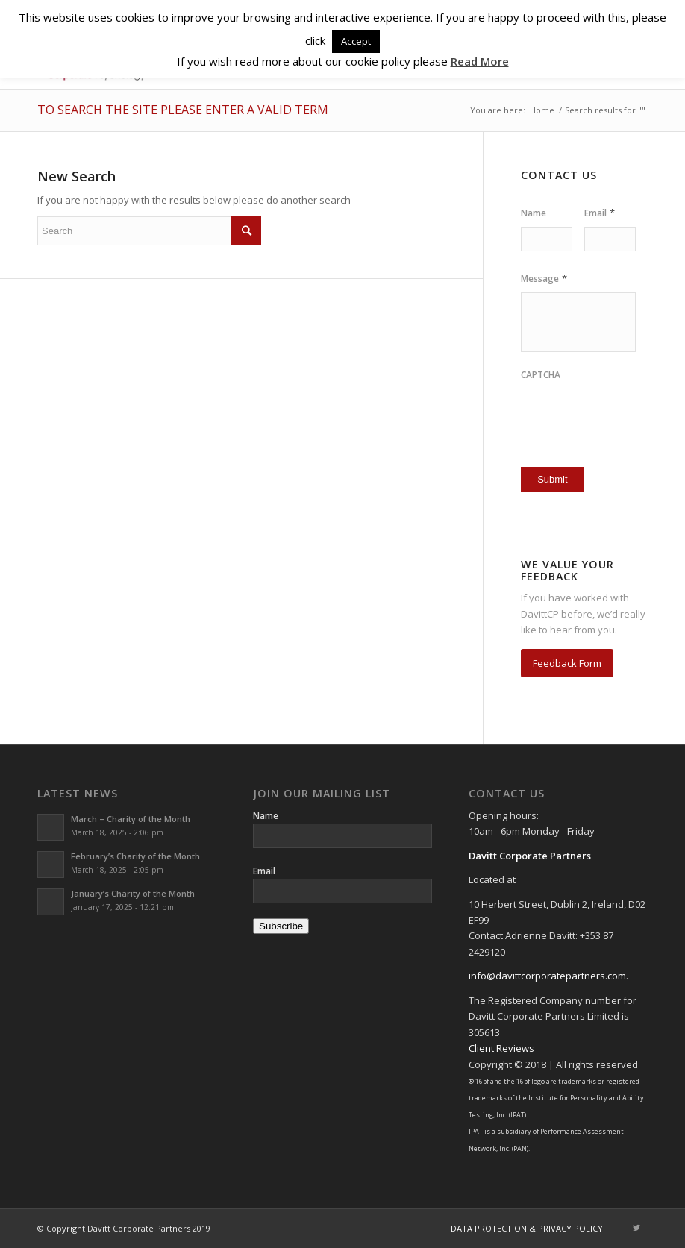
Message (544, 278)
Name (533, 213)
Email (599, 213)
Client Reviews (501, 1048)
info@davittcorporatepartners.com (547, 975)
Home (542, 110)
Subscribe (281, 926)
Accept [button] (356, 41)
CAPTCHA (540, 375)
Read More (480, 61)
